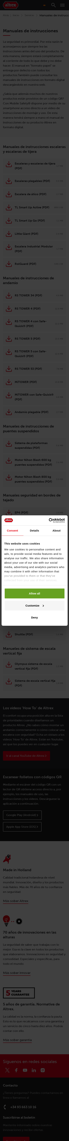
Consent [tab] (12, 530)
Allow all (34, 593)
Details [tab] (34, 530)
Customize (34, 605)
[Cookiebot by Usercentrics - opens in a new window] (49, 520)
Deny (34, 617)
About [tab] (56, 530)
